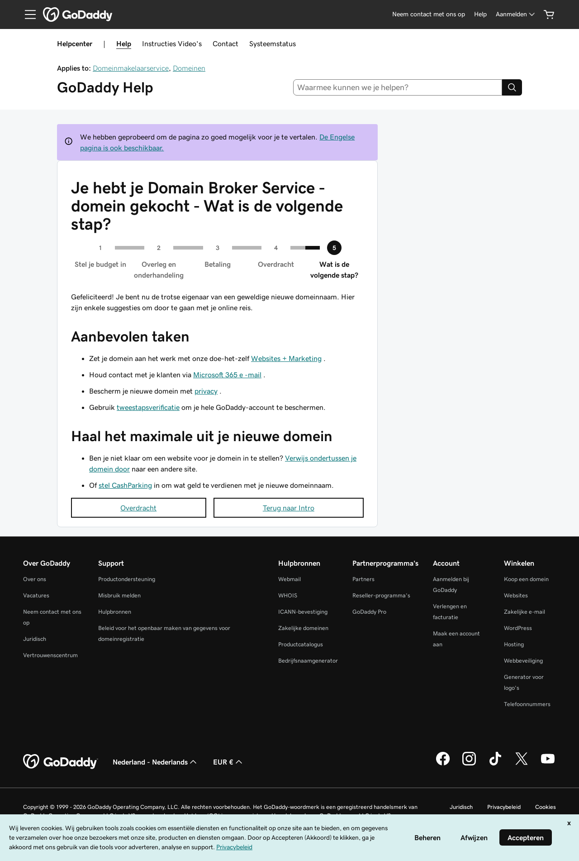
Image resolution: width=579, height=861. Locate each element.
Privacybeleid (504, 807)
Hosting (514, 644)
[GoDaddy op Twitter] (521, 764)
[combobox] (397, 87)
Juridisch (34, 639)
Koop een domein (526, 579)
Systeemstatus (272, 43)
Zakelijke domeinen (303, 628)
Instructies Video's (172, 43)
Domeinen (189, 68)
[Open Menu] (26, 14)
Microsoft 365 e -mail (227, 374)
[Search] (512, 87)
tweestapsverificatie (148, 407)
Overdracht (138, 507)
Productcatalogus (300, 644)
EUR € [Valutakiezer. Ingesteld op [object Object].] (228, 761)
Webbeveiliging (523, 661)
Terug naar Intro (288, 507)
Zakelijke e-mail (524, 612)
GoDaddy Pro (369, 612)
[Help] (480, 14)
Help (123, 43)
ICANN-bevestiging (302, 612)
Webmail (289, 579)
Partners (363, 579)
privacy (206, 390)
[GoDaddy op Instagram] (469, 764)
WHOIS (287, 595)
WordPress (518, 628)
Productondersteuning (126, 579)
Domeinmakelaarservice (131, 68)
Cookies (545, 807)
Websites (516, 595)
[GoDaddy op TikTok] (495, 764)
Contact (225, 43)
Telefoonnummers (527, 704)
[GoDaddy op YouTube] (548, 764)
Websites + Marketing (286, 358)
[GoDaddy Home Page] (60, 762)
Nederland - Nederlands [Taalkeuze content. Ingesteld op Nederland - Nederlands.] (156, 761)
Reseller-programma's (381, 595)
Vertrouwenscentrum (50, 655)
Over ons (34, 579)
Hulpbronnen (114, 612)
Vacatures (36, 595)
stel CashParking (125, 485)
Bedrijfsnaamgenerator (308, 661)
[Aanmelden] (516, 14)
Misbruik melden (119, 595)
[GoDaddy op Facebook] (443, 764)
